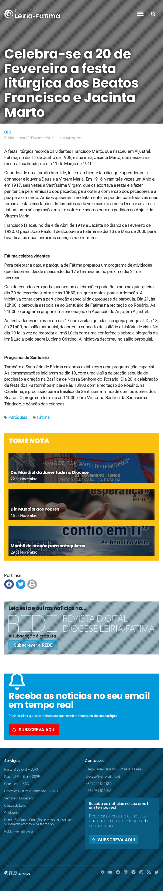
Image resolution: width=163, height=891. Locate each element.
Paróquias (17, 417)
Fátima (43, 417)
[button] (140, 13)
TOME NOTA (28, 441)
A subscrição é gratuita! (32, 636)
